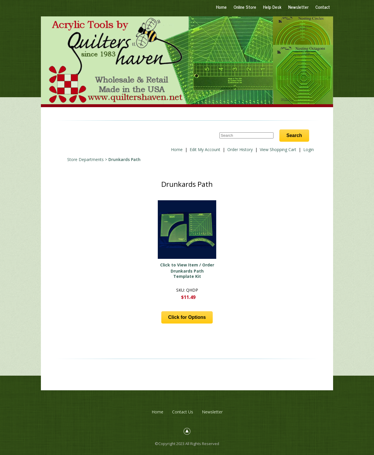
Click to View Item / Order (187, 265)
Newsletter (298, 7)
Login (308, 149)
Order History (240, 149)
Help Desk (272, 7)
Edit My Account (205, 149)
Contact (322, 7)
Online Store (244, 7)
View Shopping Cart (278, 149)
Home (221, 7)
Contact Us (182, 412)
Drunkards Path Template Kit (187, 273)
